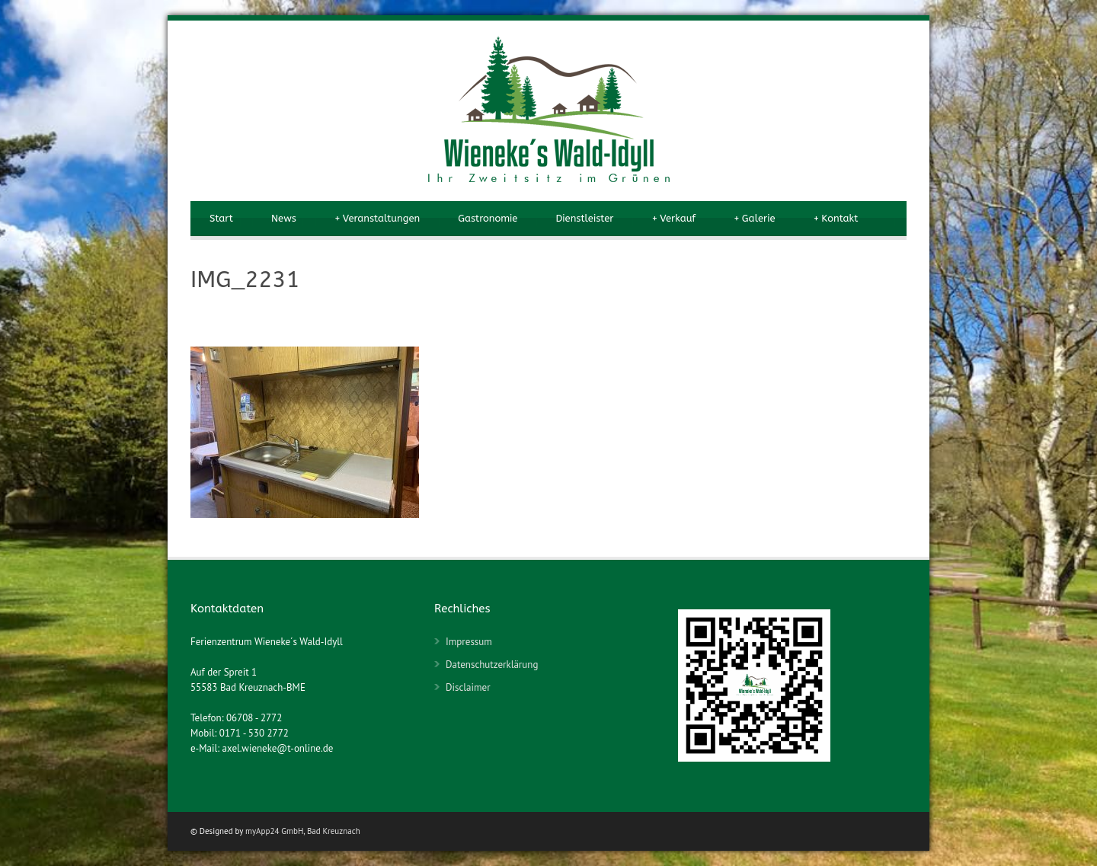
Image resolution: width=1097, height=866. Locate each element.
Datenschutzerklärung (492, 664)
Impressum (469, 641)
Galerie (754, 218)
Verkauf (673, 218)
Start (221, 218)
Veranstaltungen (377, 218)
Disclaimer (468, 687)
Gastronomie (487, 218)
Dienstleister (584, 218)
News (283, 218)
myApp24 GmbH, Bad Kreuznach (302, 831)
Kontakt (836, 218)
